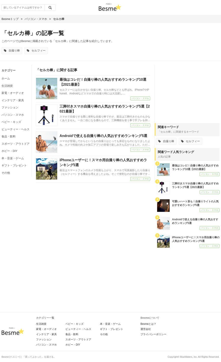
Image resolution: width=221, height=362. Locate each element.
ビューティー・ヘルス (16, 129)
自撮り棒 (12, 50)
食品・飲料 (9, 136)
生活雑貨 (7, 85)
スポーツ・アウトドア (16, 143)
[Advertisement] (187, 92)
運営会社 (145, 329)
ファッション (10, 107)
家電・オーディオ (13, 93)
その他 (6, 172)
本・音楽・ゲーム (13, 158)
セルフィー (36, 50)
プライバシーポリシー (153, 334)
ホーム (6, 78)
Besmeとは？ (148, 323)
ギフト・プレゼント (14, 165)
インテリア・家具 (13, 100)
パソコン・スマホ (13, 114)
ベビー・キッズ (11, 122)
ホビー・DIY (9, 151)
